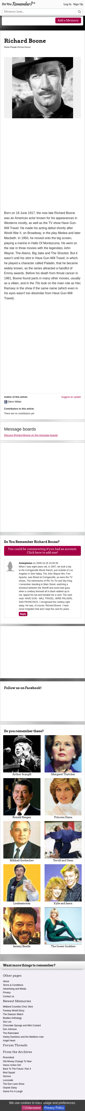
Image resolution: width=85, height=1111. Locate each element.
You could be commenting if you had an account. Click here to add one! (42, 550)
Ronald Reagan (22, 798)
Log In (68, 4)
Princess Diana (63, 798)
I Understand (32, 1107)
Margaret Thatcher (63, 755)
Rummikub (8, 1057)
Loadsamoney (22, 884)
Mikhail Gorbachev (22, 841)
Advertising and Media (14, 988)
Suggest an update (71, 397)
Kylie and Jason (63, 884)
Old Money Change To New (17, 1061)
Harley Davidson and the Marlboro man (23, 1036)
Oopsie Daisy (10, 1087)
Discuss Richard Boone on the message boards (31, 435)
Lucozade (8, 1080)
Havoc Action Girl (12, 1065)
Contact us (8, 996)
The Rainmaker (11, 1033)
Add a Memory (68, 20)
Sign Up (78, 4)
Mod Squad (9, 1072)
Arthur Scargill (22, 755)
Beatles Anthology (12, 1018)
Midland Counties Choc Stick (18, 1006)
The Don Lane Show (13, 1084)
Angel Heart (9, 1040)
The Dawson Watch (13, 1014)
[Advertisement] (42, 166)
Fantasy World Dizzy (13, 1010)
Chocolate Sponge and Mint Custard (22, 1025)
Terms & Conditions (13, 985)
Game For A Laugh (13, 1091)
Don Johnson (10, 1029)
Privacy (7, 992)
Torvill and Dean (63, 841)
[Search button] (79, 12)
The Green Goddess (63, 927)
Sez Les (7, 1021)
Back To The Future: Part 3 (17, 1068)
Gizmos (7, 1076)
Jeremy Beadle (22, 927)
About (6, 981)
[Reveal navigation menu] (8, 21)
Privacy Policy (54, 1107)
